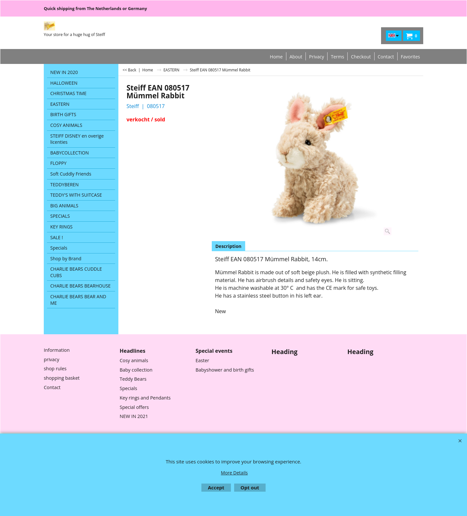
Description (228, 246)
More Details (234, 473)
